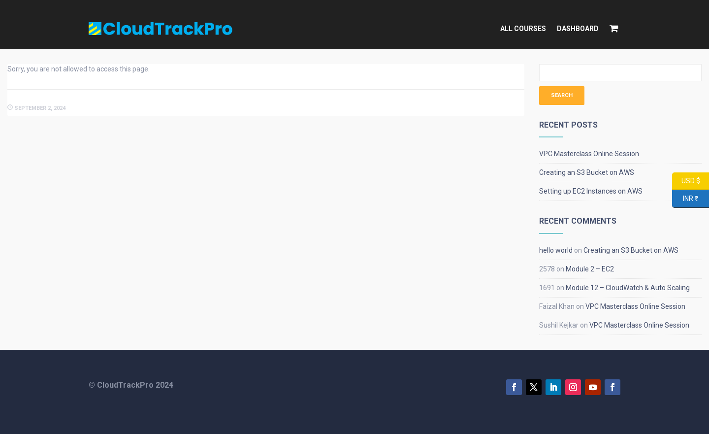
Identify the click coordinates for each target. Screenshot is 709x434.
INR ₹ (685, 199)
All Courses (523, 29)
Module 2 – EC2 (590, 269)
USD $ (686, 181)
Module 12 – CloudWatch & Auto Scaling (628, 288)
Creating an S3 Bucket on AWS (586, 172)
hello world (556, 250)
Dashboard (578, 29)
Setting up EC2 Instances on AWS (591, 191)
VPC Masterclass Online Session (589, 154)
